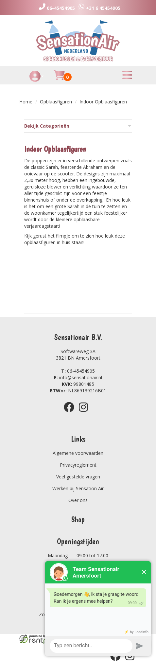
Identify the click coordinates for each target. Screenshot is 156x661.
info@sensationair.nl (78, 377)
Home (25, 101)
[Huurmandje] (59, 79)
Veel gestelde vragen (78, 476)
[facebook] (71, 413)
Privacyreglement (78, 465)
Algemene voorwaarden (78, 453)
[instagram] (85, 413)
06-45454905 (78, 371)
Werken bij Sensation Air (78, 488)
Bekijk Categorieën (78, 126)
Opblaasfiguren (56, 101)
